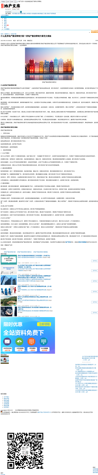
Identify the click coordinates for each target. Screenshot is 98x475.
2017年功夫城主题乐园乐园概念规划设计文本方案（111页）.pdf (90, 358)
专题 (5, 22)
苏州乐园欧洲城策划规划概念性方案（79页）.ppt (85, 368)
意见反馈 (95, 470)
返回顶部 (95, 472)
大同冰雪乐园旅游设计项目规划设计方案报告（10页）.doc (86, 377)
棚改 (24, 13)
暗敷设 (3, 1)
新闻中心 (7, 34)
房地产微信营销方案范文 (24, 252)
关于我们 (6, 397)
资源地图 (6, 402)
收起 (94, 467)
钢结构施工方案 (41, 13)
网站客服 (6, 405)
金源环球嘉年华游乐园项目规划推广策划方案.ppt (86, 380)
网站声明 (6, 398)
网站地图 (6, 400)
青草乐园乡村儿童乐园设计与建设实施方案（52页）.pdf (86, 387)
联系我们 (6, 407)
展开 (2, 473)
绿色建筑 (34, 13)
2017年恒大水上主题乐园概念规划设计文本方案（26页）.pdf (86, 384)
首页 (5, 18)
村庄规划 (15, 13)
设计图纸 (20, 13)
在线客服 (95, 469)
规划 (5, 23)
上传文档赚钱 (4, 15)
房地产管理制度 (51, 13)
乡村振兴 (28, 13)
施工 (5, 27)
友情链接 (6, 403)
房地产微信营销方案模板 (40, 252)
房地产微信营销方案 (10, 252)
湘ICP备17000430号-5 (44, 412)
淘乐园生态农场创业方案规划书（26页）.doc (85, 365)
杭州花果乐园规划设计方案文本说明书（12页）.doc (86, 374)
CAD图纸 (6, 29)
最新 (5, 20)
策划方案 (13, 34)
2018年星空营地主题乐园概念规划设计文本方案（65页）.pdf (86, 391)
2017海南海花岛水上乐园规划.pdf (84, 371)
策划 (5, 25)
